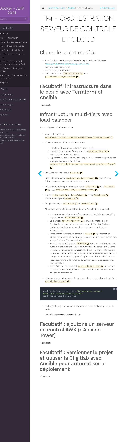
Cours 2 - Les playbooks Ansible (19, 42)
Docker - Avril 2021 (19, 10)
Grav (18, 124)
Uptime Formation (15, 138)
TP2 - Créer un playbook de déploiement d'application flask (18, 62)
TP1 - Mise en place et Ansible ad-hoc (19, 55)
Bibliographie (10, 82)
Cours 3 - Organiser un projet (17, 46)
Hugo (26, 124)
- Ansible (8, 33)
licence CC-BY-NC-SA (14, 140)
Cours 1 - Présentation (14, 38)
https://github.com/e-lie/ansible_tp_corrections (86, 86)
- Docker (8, 89)
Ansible (81, 9)
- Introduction (11, 28)
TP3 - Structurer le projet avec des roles (20, 70)
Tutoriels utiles (10, 109)
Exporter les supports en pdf (17, 99)
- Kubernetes (10, 94)
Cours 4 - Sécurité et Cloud (16, 50)
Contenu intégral (11, 104)
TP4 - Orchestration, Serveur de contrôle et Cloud (18, 77)
